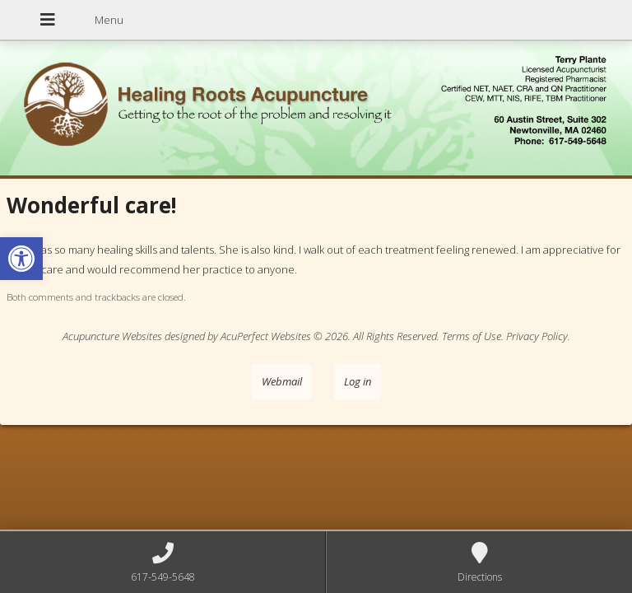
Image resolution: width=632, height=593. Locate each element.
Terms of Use (471, 336)
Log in (357, 381)
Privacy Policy (537, 336)
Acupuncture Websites (112, 336)
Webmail (282, 381)
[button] (21, 258)
